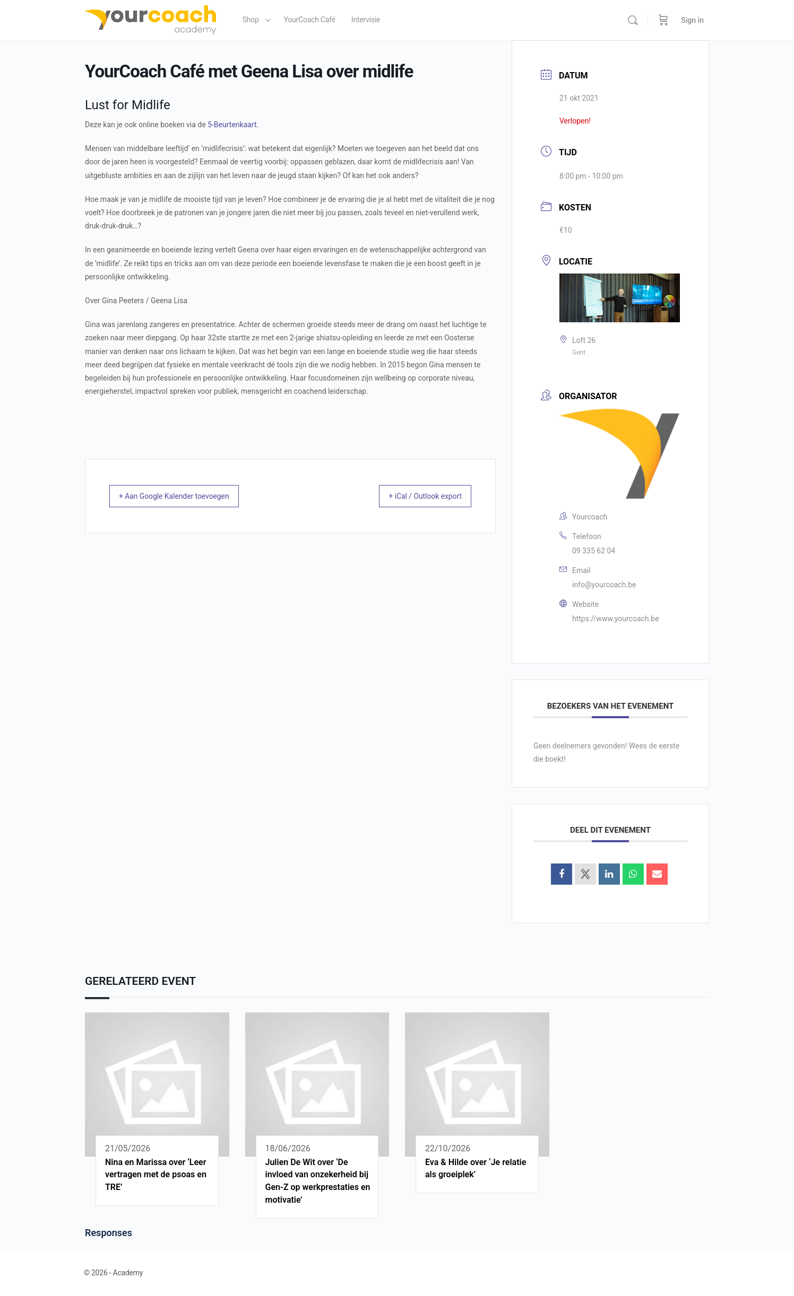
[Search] (632, 20)
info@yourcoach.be (604, 584)
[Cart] (663, 20)
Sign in (692, 20)
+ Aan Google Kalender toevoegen (184, 496)
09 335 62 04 (593, 550)
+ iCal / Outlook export (416, 496)
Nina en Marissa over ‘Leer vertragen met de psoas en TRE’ (155, 1175)
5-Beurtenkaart (232, 124)
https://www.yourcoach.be (615, 618)
